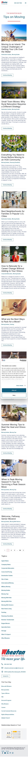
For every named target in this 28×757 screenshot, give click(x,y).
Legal (2, 751)
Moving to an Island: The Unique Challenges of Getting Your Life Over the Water (13, 48)
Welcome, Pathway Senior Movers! (10, 517)
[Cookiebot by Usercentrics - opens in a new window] (20, 360)
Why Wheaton (5, 704)
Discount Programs (6, 700)
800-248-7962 (18, 3)
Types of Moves (5, 693)
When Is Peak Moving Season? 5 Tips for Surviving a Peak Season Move (13, 483)
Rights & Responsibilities (7, 714)
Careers (3, 707)
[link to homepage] (4, 3)
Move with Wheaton (6, 686)
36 (20, 550)
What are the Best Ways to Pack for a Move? (13, 320)
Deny (14, 395)
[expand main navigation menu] (26, 3)
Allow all (14, 390)
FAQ (2, 696)
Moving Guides (5, 689)
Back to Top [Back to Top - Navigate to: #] (23, 748)
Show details (19, 385)
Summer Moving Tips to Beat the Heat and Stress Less (13, 427)
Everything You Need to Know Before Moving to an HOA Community (12, 157)
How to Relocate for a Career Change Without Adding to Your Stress (12, 268)
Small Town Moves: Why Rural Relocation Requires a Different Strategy (13, 104)
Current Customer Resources (8, 711)
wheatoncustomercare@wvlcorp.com (14, 668)
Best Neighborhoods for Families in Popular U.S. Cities (12, 213)
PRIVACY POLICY (5, 718)
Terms (7, 751)
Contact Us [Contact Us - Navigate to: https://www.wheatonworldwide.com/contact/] (5, 676)
